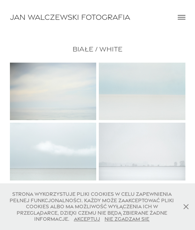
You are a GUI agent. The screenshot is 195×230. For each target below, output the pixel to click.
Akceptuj (87, 219)
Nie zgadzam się (127, 219)
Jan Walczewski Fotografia (70, 17)
